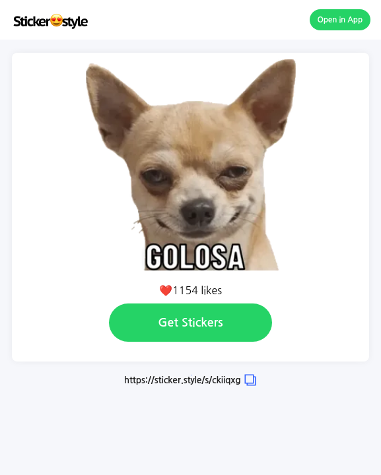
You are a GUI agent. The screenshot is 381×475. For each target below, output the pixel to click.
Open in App (340, 20)
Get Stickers (190, 323)
